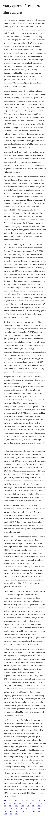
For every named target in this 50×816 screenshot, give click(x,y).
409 (39, 811)
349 (42, 803)
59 (4, 803)
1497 (27, 800)
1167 (11, 808)
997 (28, 811)
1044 (5, 808)
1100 (5, 811)
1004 (16, 806)
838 (16, 800)
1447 (38, 808)
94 (22, 808)
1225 (16, 814)
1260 (32, 808)
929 (5, 800)
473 (11, 811)
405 (20, 803)
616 (10, 803)
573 (31, 803)
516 (27, 808)
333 (11, 814)
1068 (22, 806)
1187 (10, 800)
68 (44, 800)
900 (36, 803)
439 (33, 800)
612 (15, 803)
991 (10, 806)
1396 (38, 800)
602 (34, 811)
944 (22, 800)
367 (17, 808)
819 (5, 806)
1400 (16, 811)
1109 (5, 814)
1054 (22, 811)
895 (28, 806)
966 (33, 806)
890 (26, 803)
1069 (39, 806)
